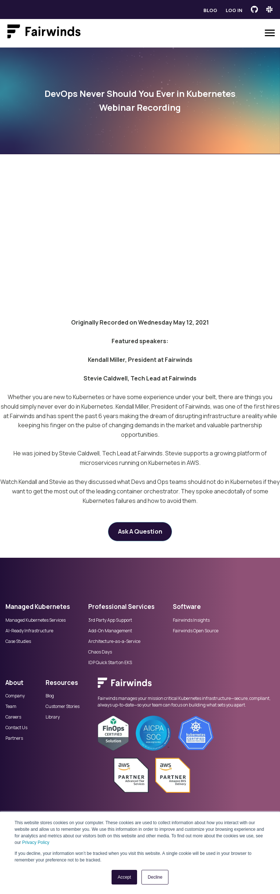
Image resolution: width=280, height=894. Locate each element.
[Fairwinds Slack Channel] (269, 9)
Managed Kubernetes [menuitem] (37, 606)
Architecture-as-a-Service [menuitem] (114, 641)
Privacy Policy (36, 842)
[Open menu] (269, 32)
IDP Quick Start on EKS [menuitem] (110, 663)
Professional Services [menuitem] (121, 606)
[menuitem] (186, 686)
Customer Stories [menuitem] (62, 706)
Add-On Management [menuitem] (110, 631)
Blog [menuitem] (50, 696)
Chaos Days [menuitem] (100, 652)
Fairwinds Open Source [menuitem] (195, 631)
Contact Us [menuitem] (16, 728)
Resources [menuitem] (62, 682)
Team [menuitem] (10, 706)
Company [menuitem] (15, 696)
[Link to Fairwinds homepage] (44, 32)
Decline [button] (155, 877)
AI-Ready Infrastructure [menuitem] (29, 631)
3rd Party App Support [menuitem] (110, 620)
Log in (234, 10)
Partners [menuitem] (14, 738)
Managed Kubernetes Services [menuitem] (35, 620)
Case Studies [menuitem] (18, 641)
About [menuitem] (14, 682)
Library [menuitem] (53, 717)
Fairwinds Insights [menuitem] (191, 620)
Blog (210, 10)
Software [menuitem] (187, 606)
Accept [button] (124, 877)
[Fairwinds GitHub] (254, 9)
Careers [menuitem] (13, 717)
